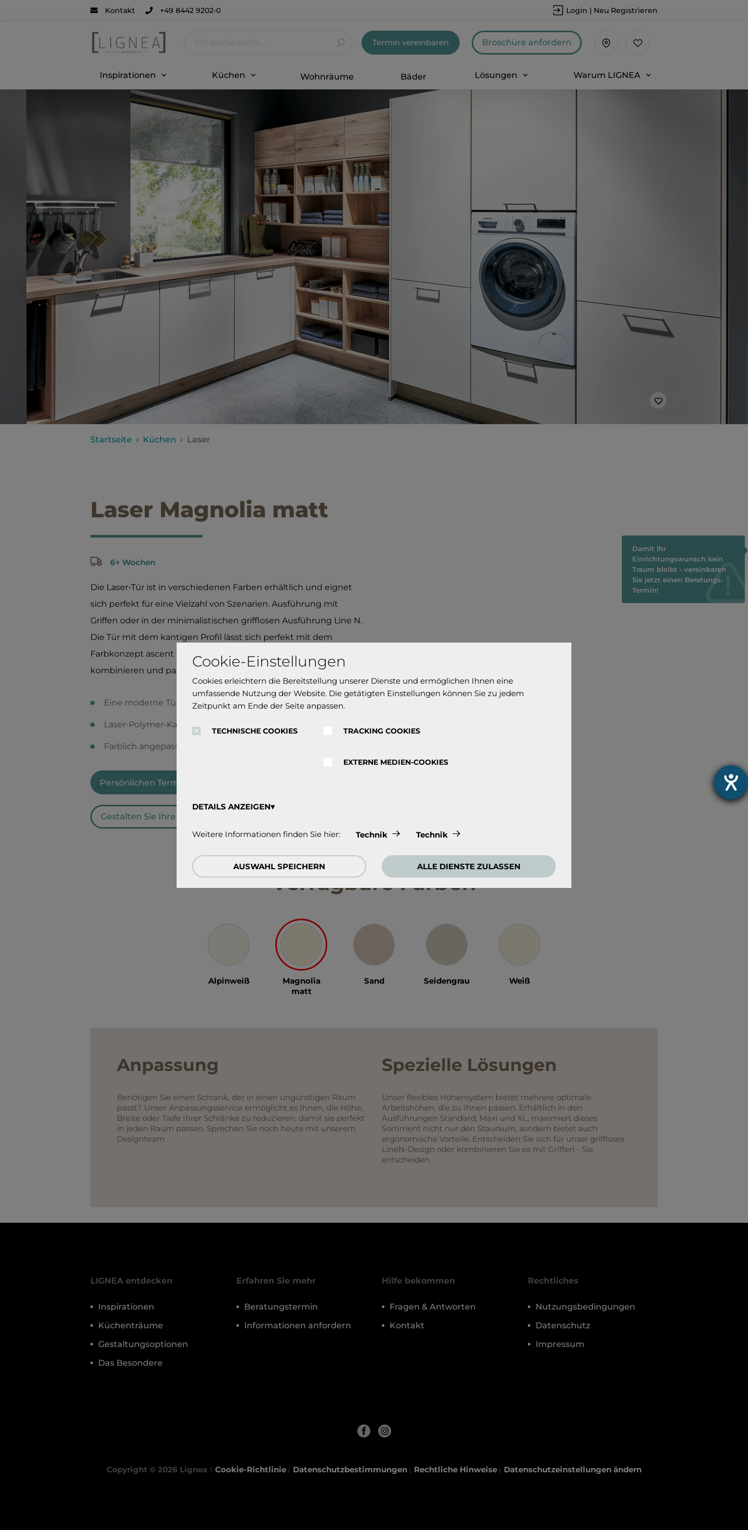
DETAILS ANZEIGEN (231, 807)
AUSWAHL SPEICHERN (279, 866)
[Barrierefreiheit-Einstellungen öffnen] (731, 782)
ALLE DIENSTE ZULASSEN (468, 866)
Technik (372, 835)
